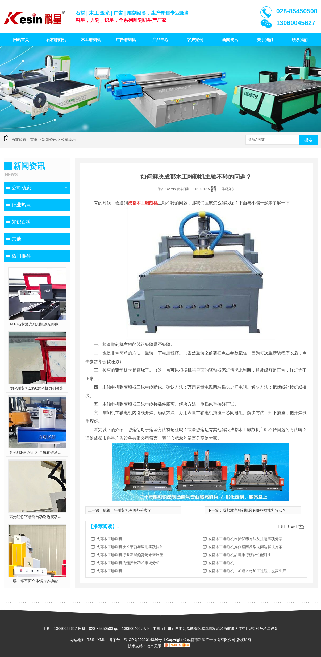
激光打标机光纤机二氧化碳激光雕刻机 (36, 452)
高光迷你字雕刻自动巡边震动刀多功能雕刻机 (36, 517)
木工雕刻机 (91, 39)
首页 (33, 139)
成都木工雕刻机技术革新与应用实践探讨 (129, 547)
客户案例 (195, 39)
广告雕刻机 (126, 39)
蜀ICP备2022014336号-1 (144, 640)
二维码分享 (227, 189)
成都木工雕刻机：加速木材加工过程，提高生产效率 (250, 571)
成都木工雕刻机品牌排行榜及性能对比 (239, 555)
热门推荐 (21, 256)
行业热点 (21, 204)
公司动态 (68, 139)
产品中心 (160, 39)
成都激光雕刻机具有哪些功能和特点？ (254, 510)
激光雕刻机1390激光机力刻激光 (36, 388)
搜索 (308, 140)
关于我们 (265, 39)
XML (101, 640)
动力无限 (154, 646)
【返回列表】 (287, 526)
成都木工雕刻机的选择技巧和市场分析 (128, 563)
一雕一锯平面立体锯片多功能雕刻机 (36, 581)
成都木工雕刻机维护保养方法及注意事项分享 (245, 539)
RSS (91, 640)
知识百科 (21, 222)
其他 (16, 239)
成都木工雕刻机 (109, 539)
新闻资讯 (230, 39)
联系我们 (300, 39)
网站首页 (21, 39)
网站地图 (77, 640)
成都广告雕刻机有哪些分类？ (127, 510)
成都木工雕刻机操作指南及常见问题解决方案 (245, 547)
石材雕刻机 (56, 39)
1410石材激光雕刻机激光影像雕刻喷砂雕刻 (36, 324)
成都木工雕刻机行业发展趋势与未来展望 (129, 555)
